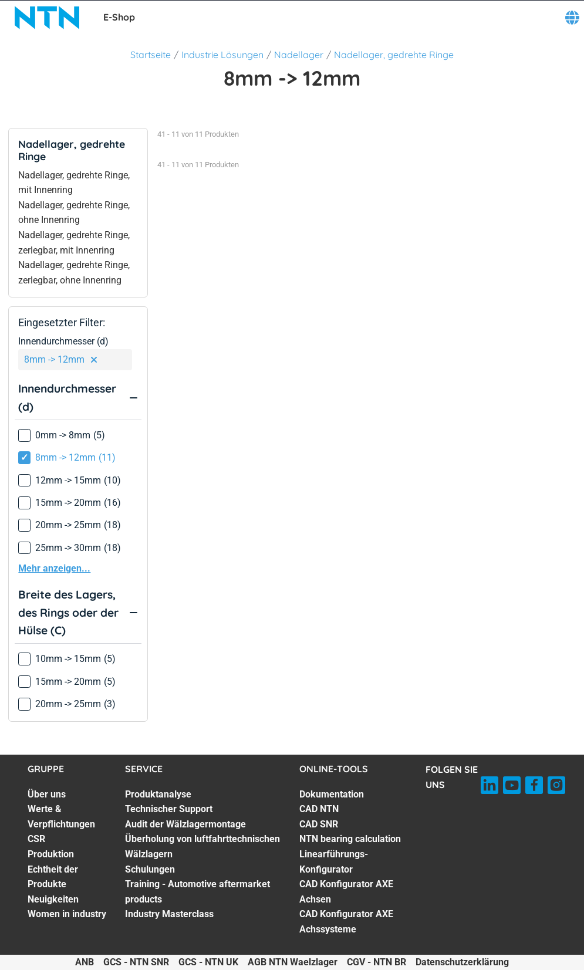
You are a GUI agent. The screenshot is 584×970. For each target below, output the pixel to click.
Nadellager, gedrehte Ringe (394, 54)
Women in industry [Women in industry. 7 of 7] (67, 914)
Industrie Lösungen (222, 54)
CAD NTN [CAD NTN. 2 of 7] (319, 808)
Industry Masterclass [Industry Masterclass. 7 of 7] (169, 914)
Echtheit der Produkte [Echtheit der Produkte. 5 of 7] (53, 877)
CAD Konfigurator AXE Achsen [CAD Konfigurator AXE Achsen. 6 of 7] (346, 891)
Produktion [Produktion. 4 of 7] (51, 854)
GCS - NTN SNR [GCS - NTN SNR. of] (136, 962)
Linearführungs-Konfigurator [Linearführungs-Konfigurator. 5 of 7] (333, 862)
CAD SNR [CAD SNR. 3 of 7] (318, 824)
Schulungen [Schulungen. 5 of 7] (150, 869)
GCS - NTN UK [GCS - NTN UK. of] (208, 962)
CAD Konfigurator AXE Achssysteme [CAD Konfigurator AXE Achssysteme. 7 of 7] (346, 921)
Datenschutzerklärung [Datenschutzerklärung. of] (462, 962)
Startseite (150, 54)
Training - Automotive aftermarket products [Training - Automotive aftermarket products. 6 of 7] (197, 891)
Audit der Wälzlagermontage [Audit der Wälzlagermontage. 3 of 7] (185, 824)
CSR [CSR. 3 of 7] (36, 838)
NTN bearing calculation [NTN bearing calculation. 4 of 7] (350, 838)
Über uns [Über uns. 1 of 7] (47, 794)
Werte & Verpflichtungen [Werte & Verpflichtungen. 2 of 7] (61, 816)
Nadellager (298, 54)
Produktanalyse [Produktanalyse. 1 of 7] (158, 794)
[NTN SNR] (47, 17)
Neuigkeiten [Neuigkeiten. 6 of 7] (53, 899)
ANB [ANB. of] (84, 962)
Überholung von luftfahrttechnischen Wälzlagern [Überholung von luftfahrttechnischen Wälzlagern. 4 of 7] (202, 846)
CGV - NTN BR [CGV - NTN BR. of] (376, 962)
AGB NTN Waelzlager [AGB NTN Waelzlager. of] (292, 962)
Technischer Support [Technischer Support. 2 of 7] (168, 808)
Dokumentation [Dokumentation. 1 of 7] (331, 794)
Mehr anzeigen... (54, 568)
